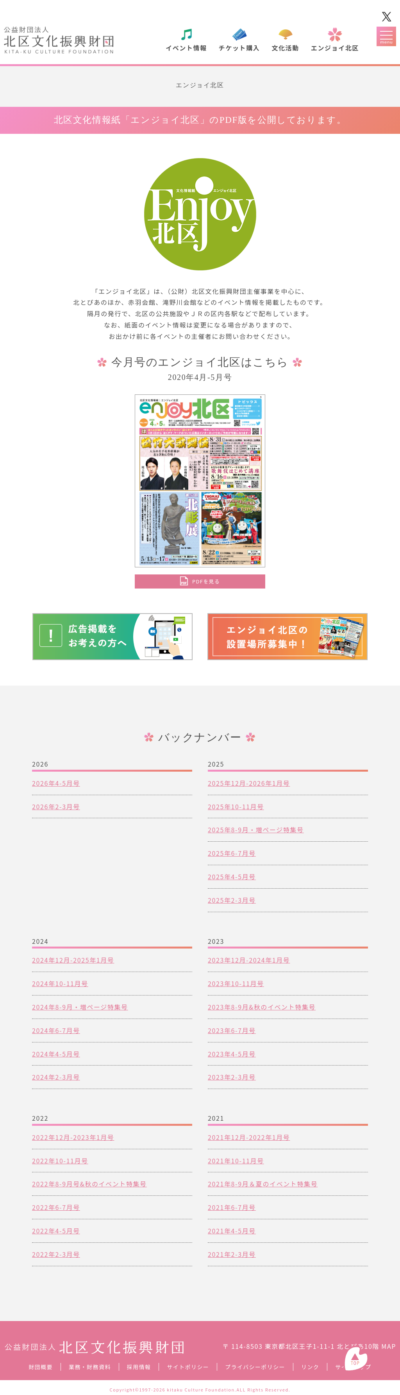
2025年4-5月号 (232, 876)
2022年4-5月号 (56, 1230)
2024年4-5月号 (56, 1053)
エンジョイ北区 (335, 47)
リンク (310, 1367)
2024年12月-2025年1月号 (73, 960)
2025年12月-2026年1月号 (249, 783)
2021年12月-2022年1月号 (249, 1137)
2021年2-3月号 (232, 1254)
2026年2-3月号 (56, 806)
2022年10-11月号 (60, 1160)
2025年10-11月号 (236, 806)
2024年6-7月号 (56, 1030)
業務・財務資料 (90, 1367)
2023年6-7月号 (232, 1030)
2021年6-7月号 (232, 1207)
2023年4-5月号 (232, 1053)
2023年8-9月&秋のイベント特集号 (262, 1007)
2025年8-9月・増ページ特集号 (256, 829)
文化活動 (285, 47)
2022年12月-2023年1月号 (73, 1137)
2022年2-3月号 (56, 1254)
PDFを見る (206, 581)
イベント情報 (186, 47)
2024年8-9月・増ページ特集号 (80, 1007)
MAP (388, 1346)
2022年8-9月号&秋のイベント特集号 (89, 1183)
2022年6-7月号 (56, 1207)
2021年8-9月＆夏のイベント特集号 (263, 1183)
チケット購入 (239, 47)
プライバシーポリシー (255, 1367)
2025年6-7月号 (232, 853)
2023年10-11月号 (236, 983)
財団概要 (41, 1367)
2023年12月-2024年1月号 (249, 960)
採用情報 (139, 1367)
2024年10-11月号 (60, 983)
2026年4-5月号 (56, 783)
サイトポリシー (188, 1367)
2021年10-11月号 (236, 1160)
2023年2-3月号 (232, 1077)
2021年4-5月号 (232, 1230)
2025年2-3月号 (232, 900)
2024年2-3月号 (56, 1077)
